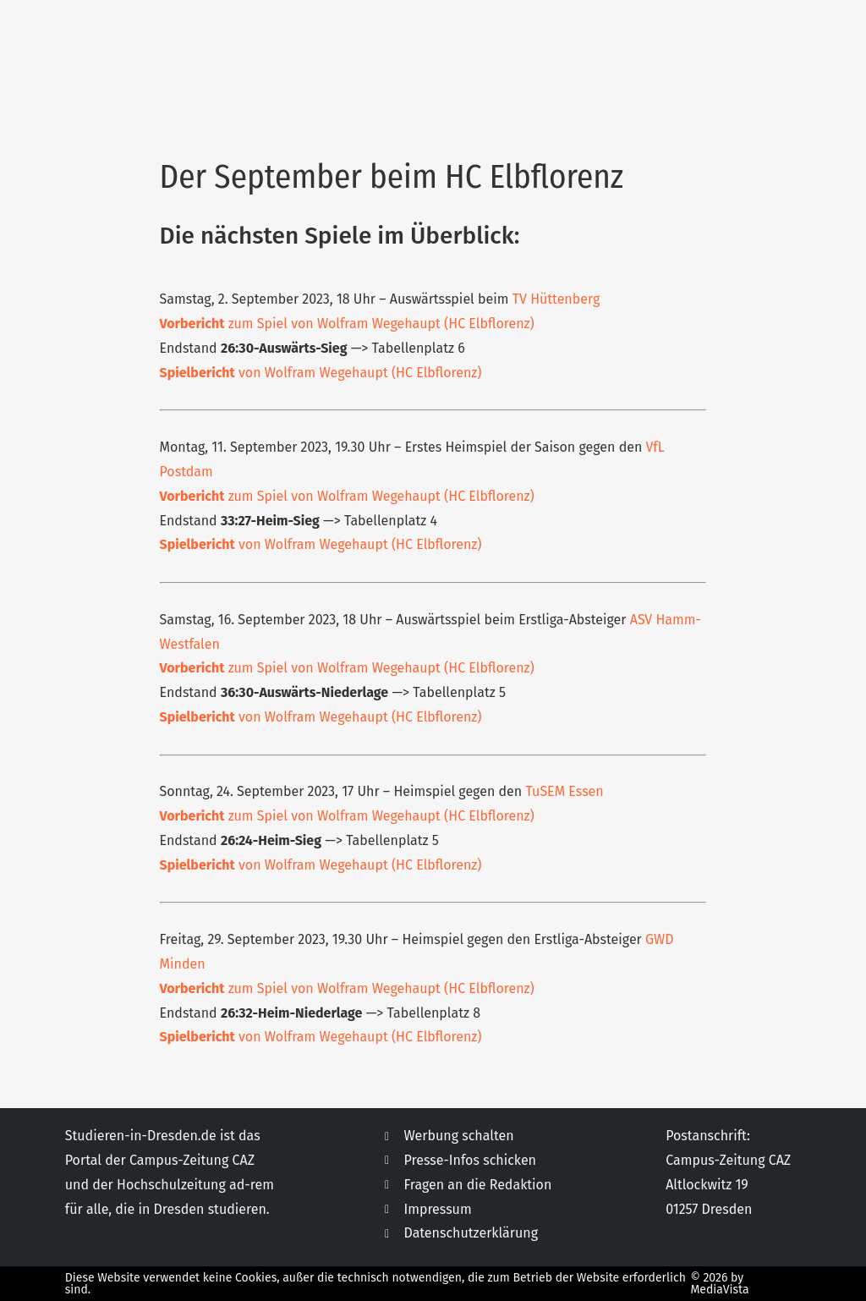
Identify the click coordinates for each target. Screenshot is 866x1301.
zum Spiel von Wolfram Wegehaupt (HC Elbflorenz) (347, 324)
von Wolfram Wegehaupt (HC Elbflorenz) (321, 373)
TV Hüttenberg (556, 299)
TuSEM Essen (564, 791)
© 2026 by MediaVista (719, 1284)
